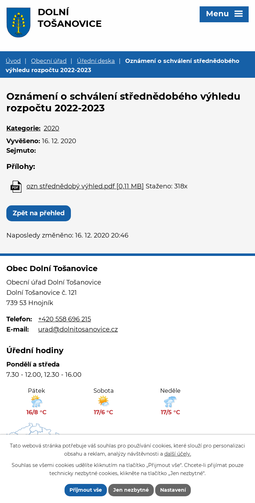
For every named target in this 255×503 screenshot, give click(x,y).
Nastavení (173, 490)
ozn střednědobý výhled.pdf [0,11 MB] (85, 186)
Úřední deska (96, 60)
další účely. (177, 454)
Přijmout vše (85, 490)
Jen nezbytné (131, 490)
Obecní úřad (49, 60)
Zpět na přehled (39, 213)
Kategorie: (23, 128)
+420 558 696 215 (64, 319)
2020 (51, 128)
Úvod (13, 60)
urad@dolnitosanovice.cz (78, 329)
